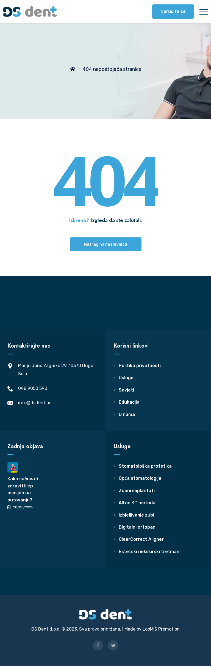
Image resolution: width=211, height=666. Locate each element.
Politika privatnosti (140, 365)
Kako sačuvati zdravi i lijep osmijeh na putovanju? (22, 489)
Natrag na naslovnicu (105, 244)
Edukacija (129, 402)
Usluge (126, 377)
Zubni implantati (137, 490)
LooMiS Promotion (161, 629)
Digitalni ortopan (137, 527)
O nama (127, 414)
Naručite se (173, 11)
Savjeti (126, 390)
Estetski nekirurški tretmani (150, 551)
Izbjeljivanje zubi (136, 515)
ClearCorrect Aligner (141, 539)
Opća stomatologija (140, 478)
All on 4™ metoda (137, 502)
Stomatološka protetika (145, 466)
